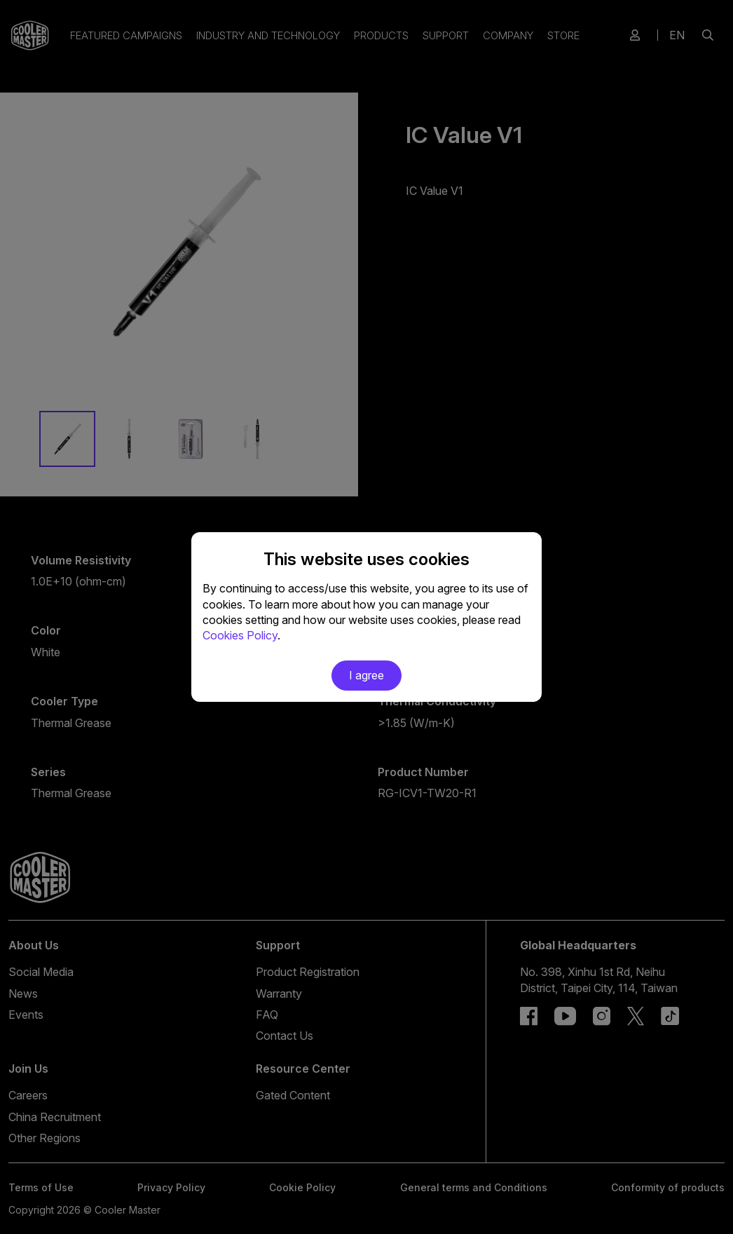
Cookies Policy (240, 635)
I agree (366, 675)
